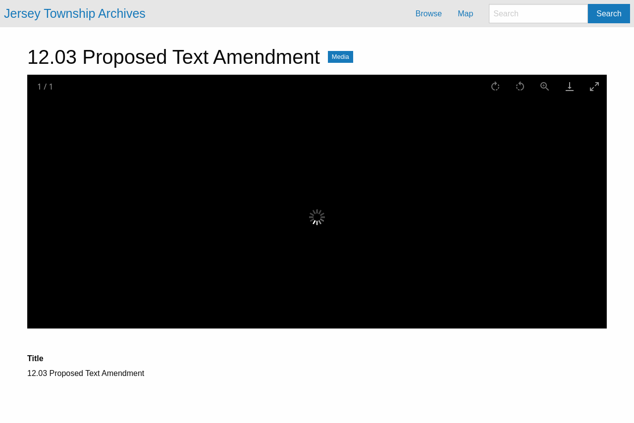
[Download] (569, 86)
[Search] (538, 13)
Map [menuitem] (465, 13)
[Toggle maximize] (594, 86)
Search (609, 13)
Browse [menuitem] (429, 13)
